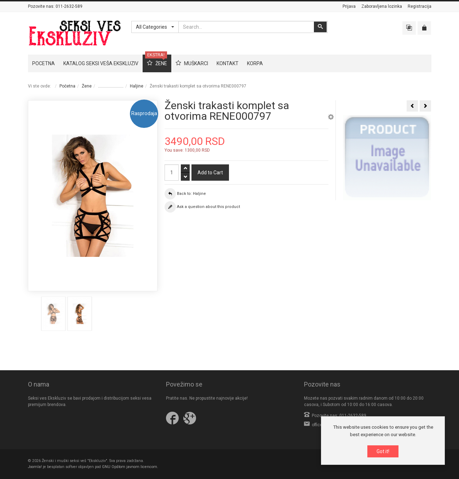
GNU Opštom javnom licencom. (130, 466)
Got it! (383, 451)
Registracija (419, 6)
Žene (87, 86)
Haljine (136, 86)
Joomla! (35, 466)
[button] (331, 117)
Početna (67, 86)
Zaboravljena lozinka (381, 6)
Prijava (349, 6)
